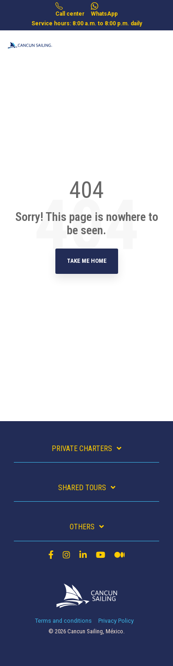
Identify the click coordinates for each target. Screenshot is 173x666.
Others (82, 526)
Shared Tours (82, 487)
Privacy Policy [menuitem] (116, 620)
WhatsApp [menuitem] (104, 9)
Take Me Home (87, 260)
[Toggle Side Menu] (158, 40)
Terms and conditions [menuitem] (63, 620)
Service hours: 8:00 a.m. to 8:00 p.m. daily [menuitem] (86, 23)
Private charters (82, 448)
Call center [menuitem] (69, 9)
